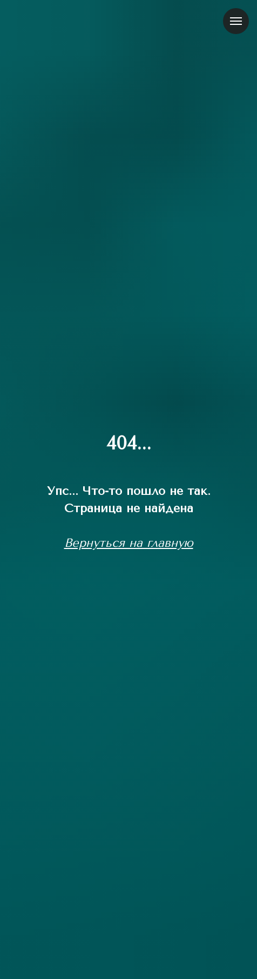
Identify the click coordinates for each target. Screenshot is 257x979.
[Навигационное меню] (236, 21)
